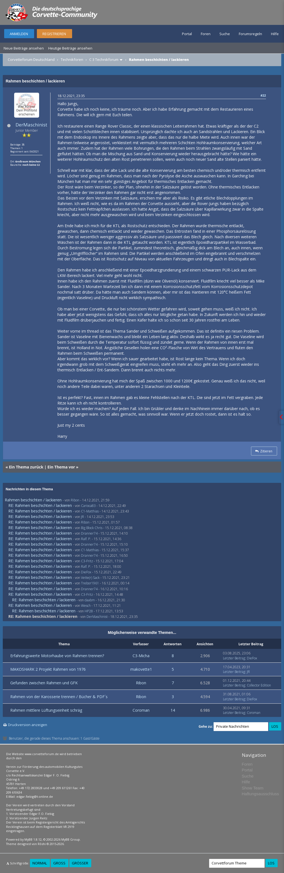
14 (173, 710)
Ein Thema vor (61, 467)
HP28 (89, 611)
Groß (59, 863)
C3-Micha (141, 655)
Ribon (75, 500)
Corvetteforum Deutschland (31, 59)
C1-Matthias (90, 511)
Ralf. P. (86, 539)
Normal (39, 863)
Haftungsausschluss (260, 793)
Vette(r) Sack (90, 577)
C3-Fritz (87, 561)
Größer (80, 863)
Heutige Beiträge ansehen (70, 48)
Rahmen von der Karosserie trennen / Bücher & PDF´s (59, 696)
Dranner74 (89, 533)
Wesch (86, 605)
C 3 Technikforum (103, 59)
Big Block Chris (91, 527)
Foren (206, 33)
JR (82, 516)
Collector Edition (259, 685)
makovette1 (141, 669)
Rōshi (42, 844)
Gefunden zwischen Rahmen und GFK (44, 682)
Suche (224, 33)
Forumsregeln (250, 33)
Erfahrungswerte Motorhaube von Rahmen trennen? (57, 655)
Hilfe (275, 33)
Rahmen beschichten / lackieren (33, 499)
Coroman (141, 710)
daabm (90, 600)
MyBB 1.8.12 (33, 839)
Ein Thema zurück (26, 467)
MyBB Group (70, 839)
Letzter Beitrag (234, 658)
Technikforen (72, 59)
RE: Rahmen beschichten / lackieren (40, 505)
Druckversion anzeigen (27, 724)
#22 (263, 95)
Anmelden (19, 33)
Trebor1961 (90, 583)
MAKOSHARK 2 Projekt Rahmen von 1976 (48, 669)
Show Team (252, 788)
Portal (187, 33)
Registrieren (54, 33)
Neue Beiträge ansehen (24, 48)
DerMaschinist (31, 124)
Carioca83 (88, 505)
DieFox (86, 572)
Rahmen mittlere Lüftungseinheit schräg (46, 710)
